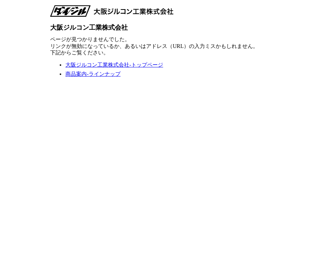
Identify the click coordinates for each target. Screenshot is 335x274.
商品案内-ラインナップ (93, 74)
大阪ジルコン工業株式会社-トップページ (114, 65)
